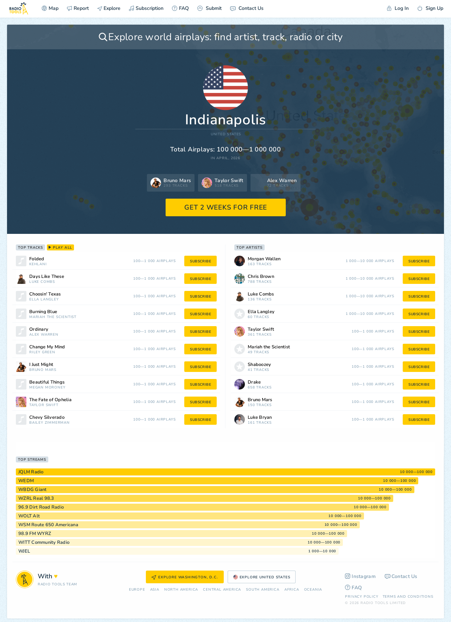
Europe (137, 589)
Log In (398, 8)
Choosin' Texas (45, 294)
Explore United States (261, 577)
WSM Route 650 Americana (48, 525)
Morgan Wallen (264, 259)
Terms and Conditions (408, 596)
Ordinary (38, 329)
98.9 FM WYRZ (34, 533)
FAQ (180, 8)
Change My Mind (47, 347)
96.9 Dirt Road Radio (41, 507)
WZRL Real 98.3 (36, 498)
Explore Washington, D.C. (185, 577)
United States (226, 134)
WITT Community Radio (43, 542)
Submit (209, 8)
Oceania (313, 589)
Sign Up (430, 8)
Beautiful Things (46, 382)
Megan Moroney (47, 388)
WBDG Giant (32, 489)
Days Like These (46, 277)
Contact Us (247, 8)
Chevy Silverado (46, 417)
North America (181, 589)
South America (262, 589)
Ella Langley (44, 299)
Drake (254, 382)
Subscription (146, 8)
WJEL (24, 551)
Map (50, 8)
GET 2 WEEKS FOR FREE (225, 207)
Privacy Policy (361, 596)
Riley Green (42, 352)
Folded (36, 259)
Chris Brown (261, 277)
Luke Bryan (260, 417)
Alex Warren (43, 335)
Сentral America (222, 589)
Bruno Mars (42, 370)
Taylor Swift (43, 405)
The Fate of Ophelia (50, 400)
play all (60, 247)
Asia (154, 589)
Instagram (360, 576)
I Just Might (41, 365)
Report (78, 8)
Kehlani (38, 264)
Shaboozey (259, 365)
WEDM (26, 481)
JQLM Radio (31, 472)
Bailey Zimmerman (49, 423)
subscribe (200, 261)
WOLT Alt (29, 516)
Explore (109, 8)
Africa (291, 589)
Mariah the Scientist (52, 317)
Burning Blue (43, 312)
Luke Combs (42, 282)
